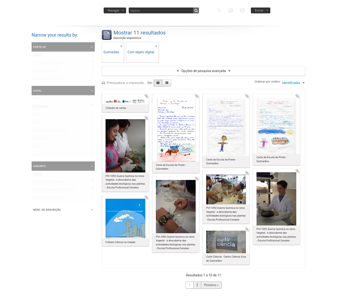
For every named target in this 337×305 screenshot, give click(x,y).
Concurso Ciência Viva (49, 183)
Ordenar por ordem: (267, 81)
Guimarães (40, 107)
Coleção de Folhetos (47, 79)
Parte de (39, 47)
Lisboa (37, 155)
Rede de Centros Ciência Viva (54, 191)
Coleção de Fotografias (49, 63)
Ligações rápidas (242, 10)
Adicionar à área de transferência (146, 96)
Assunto (39, 166)
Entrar (259, 10)
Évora (37, 123)
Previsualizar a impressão (123, 83)
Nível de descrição (47, 209)
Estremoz (39, 139)
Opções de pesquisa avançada (203, 71)
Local (37, 90)
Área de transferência (219, 10)
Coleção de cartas (46, 71)
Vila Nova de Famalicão (50, 131)
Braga (37, 115)
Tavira (37, 147)
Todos (37, 55)
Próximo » (211, 285)
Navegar (113, 10)
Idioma (230, 10)
